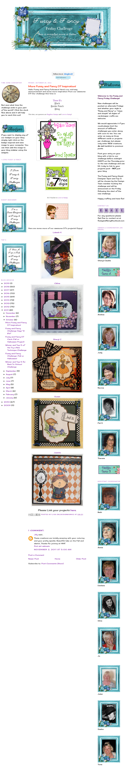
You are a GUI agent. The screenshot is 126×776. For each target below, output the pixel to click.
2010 (7, 402)
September (11, 371)
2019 (7, 283)
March (9, 391)
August (9, 374)
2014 (7, 300)
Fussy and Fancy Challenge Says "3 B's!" (14, 330)
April (8, 388)
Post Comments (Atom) (52, 563)
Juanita (57, 453)
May (8, 384)
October (10, 320)
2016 (7, 293)
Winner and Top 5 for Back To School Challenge (15, 364)
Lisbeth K (57, 232)
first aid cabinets (42, 546)
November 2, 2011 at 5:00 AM (52, 549)
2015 (7, 297)
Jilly (36, 535)
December (11, 313)
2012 (7, 307)
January (10, 398)
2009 (7, 405)
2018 (7, 287)
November (11, 316)
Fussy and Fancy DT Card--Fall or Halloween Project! (14, 339)
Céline (57, 283)
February (10, 394)
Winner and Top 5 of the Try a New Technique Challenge (15, 347)
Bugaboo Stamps (52, 114)
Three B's (57, 100)
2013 (7, 303)
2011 (6, 310)
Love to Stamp (66, 114)
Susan (57, 397)
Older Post (81, 559)
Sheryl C (57, 339)
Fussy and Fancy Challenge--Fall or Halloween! (14, 356)
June (8, 381)
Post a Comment (36, 555)
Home (57, 559)
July (8, 378)
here (73, 510)
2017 (7, 290)
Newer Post (33, 559)
